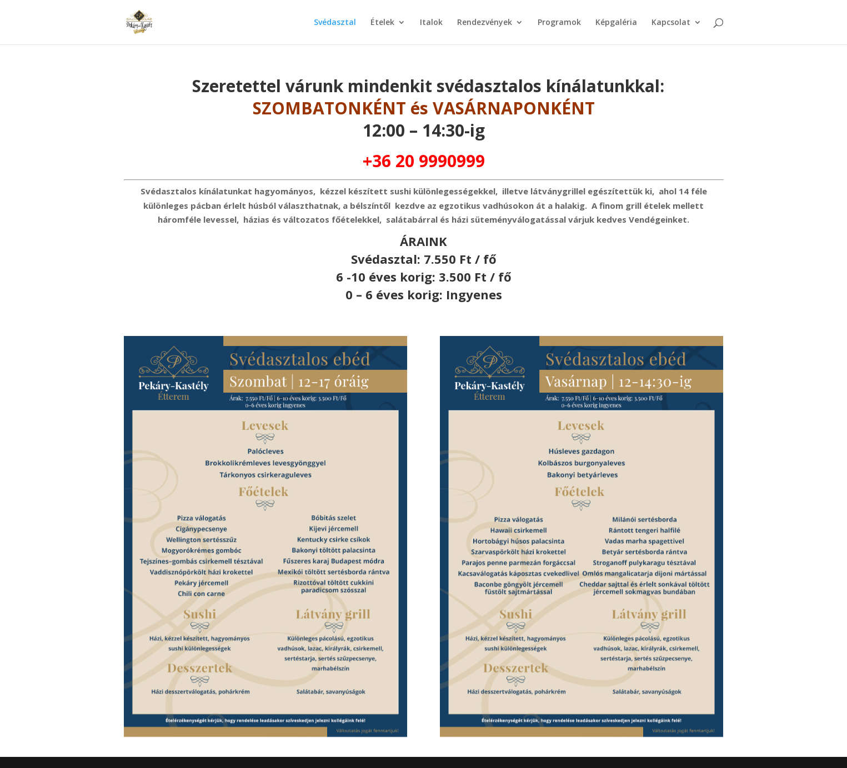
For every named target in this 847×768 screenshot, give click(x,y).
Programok (559, 22)
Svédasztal (335, 22)
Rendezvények (484, 22)
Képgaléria (616, 22)
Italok (431, 22)
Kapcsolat (670, 22)
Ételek (382, 22)
